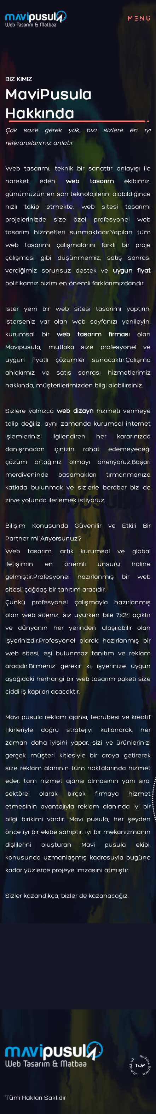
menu (140, 18)
